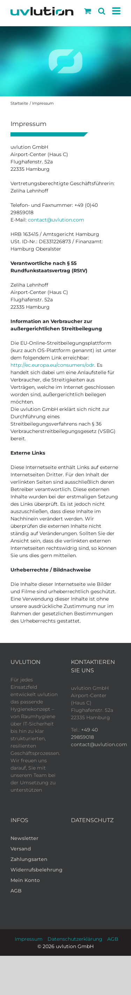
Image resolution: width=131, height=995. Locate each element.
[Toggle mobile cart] (87, 11)
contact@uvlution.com (56, 220)
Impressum (29, 939)
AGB (112, 939)
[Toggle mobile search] (101, 11)
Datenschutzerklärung (75, 939)
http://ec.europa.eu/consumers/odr (52, 365)
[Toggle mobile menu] (116, 11)
